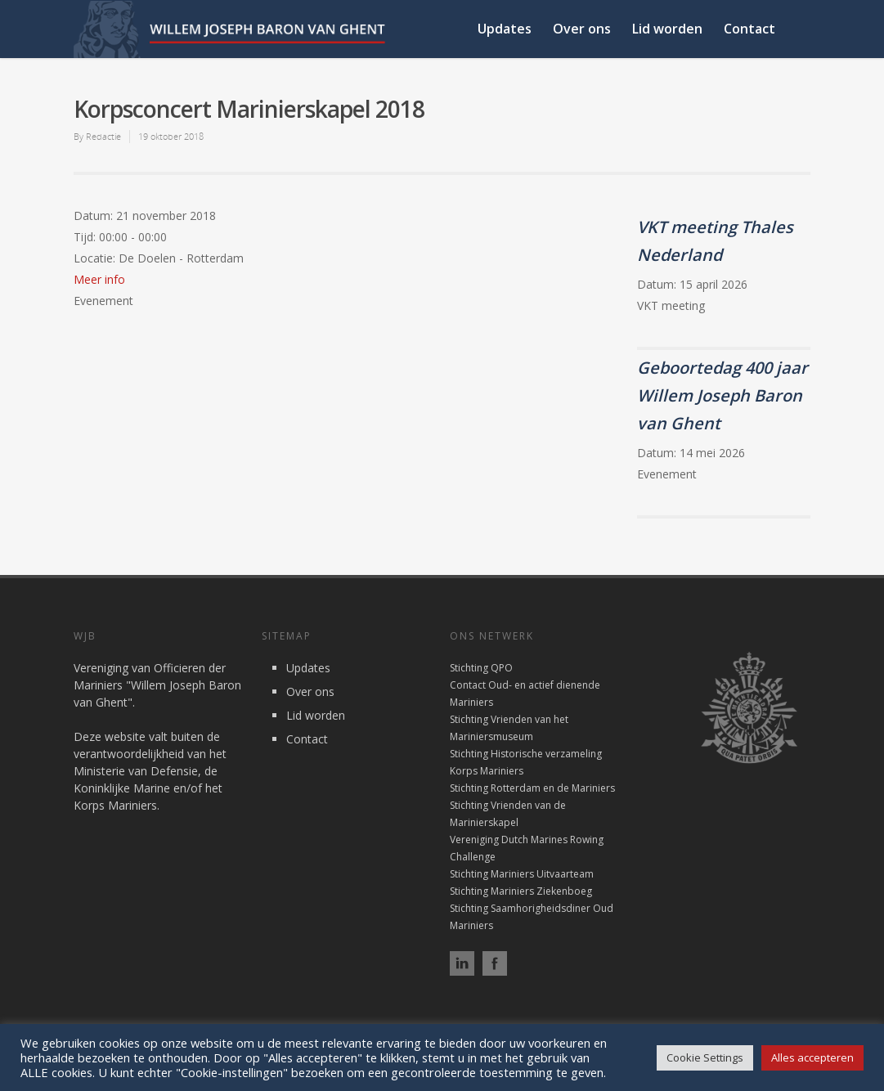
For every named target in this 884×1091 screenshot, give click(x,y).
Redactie (103, 136)
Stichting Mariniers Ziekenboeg (521, 891)
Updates (505, 29)
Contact (749, 29)
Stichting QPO (481, 668)
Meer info (99, 279)
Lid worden (667, 29)
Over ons (582, 29)
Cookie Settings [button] (704, 1057)
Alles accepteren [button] (812, 1057)
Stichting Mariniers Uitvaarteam (522, 874)
